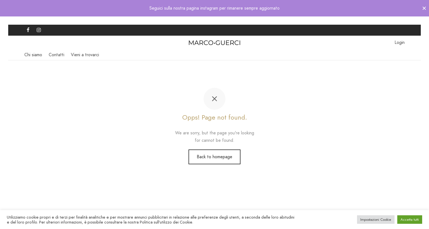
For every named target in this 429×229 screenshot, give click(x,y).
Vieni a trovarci (85, 55)
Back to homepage (214, 157)
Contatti (56, 55)
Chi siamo (33, 55)
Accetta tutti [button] (410, 219)
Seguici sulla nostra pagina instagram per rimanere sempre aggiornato (214, 8)
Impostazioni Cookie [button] (375, 219)
